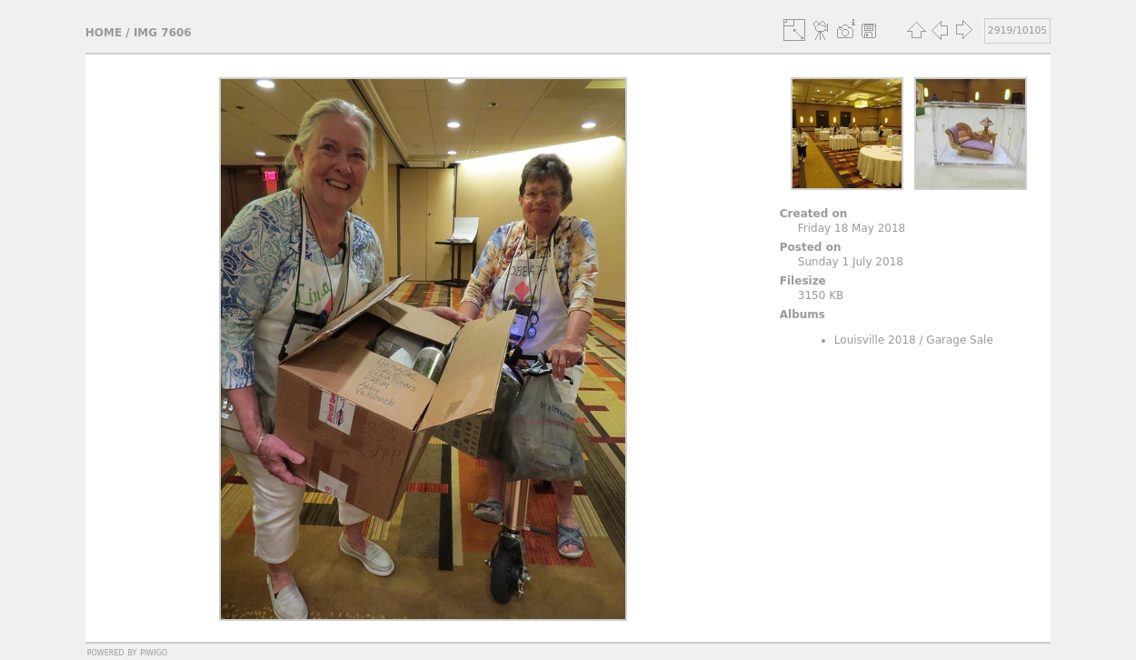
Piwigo (153, 651)
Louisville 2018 (875, 340)
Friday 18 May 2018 (851, 228)
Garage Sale (959, 340)
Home (103, 32)
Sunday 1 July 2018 (850, 261)
